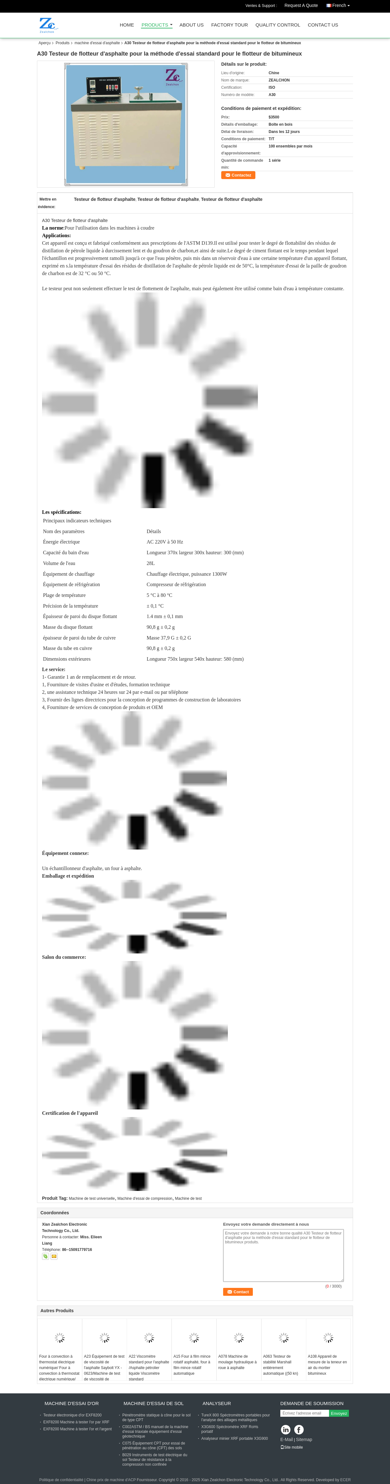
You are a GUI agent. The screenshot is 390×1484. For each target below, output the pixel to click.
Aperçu (45, 43)
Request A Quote (301, 5)
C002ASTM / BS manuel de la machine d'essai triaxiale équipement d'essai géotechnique (155, 1432)
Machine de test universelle (92, 1198)
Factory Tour (229, 25)
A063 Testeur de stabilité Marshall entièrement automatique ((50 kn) (280, 1365)
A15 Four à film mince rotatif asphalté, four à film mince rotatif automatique (192, 1365)
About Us (192, 25)
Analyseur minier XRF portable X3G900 (234, 1438)
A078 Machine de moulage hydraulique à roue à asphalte (237, 1362)
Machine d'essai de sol (154, 1403)
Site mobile (291, 1447)
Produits (63, 43)
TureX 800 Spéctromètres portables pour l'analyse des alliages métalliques (235, 1417)
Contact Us (323, 25)
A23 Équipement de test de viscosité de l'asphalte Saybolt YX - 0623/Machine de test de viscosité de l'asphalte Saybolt (104, 1370)
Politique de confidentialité (61, 1480)
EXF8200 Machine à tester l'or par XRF (76, 1422)
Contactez (241, 175)
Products (155, 25)
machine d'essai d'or (72, 1403)
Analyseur (217, 1403)
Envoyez (339, 1413)
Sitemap (304, 1439)
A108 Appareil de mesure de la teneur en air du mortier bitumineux (327, 1365)
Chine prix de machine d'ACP (111, 1480)
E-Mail (286, 1439)
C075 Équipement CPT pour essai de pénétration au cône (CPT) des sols (153, 1445)
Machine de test (188, 1198)
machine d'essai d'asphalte (97, 43)
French (342, 4)
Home (127, 25)
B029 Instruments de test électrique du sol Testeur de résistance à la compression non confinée (154, 1460)
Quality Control (278, 25)
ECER (345, 1480)
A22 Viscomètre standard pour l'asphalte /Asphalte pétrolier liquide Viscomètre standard (149, 1367)
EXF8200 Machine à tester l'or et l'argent (77, 1429)
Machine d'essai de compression (145, 1198)
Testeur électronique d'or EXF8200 (72, 1415)
